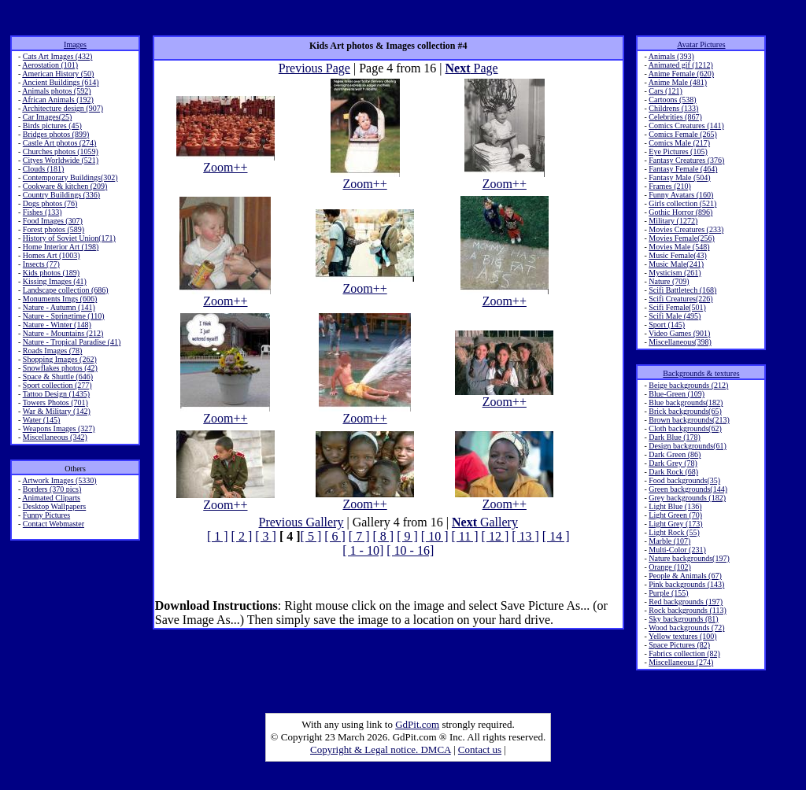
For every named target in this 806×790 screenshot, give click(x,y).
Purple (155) (668, 593)
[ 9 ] (407, 536)
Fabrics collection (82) (684, 653)
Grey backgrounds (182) (687, 497)
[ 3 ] (265, 536)
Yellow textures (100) (683, 636)
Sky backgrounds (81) (683, 619)
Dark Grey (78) (673, 463)
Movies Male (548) (679, 246)
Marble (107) (669, 541)
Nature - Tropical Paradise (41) (71, 342)
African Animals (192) (58, 99)
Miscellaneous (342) (55, 437)
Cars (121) (665, 91)
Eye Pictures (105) (678, 151)
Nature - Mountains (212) (63, 333)
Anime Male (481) (678, 82)
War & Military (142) (57, 411)
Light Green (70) (675, 515)
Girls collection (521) (682, 203)
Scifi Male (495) (675, 316)
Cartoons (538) (672, 99)
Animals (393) (671, 56)
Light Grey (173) (675, 523)
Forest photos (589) (53, 229)
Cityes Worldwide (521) (60, 160)
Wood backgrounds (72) (686, 627)
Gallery (485, 522)
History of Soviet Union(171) (69, 238)
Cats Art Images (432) (58, 56)
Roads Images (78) (53, 350)
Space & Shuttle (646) (58, 376)
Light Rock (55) (674, 532)
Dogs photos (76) (50, 203)
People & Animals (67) (685, 575)
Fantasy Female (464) (683, 168)
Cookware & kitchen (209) (65, 186)
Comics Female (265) (683, 134)
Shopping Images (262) (60, 359)
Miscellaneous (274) (681, 662)
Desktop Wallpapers (54, 506)
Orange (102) (670, 567)
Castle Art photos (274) (60, 142)
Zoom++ (225, 162)
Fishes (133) (42, 212)
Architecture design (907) (62, 108)
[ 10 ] (435, 536)
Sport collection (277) (57, 385)
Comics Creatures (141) (686, 125)
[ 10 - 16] (410, 550)
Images (75, 44)
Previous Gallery (301, 522)
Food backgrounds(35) (684, 480)
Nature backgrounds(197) (689, 558)
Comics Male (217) (679, 142)
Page (472, 68)
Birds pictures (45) (52, 125)
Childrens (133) (673, 108)
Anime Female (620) (681, 73)
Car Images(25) (47, 117)
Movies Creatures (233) (686, 229)
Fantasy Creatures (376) (686, 160)
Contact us (479, 749)
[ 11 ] (464, 536)
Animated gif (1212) (681, 65)
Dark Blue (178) (675, 437)
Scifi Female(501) (677, 307)
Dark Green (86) (675, 454)
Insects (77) (41, 264)
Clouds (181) (44, 168)
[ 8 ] (383, 536)
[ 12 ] (495, 536)
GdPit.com (417, 724)
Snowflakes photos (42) (60, 368)
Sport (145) (667, 324)
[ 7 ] (359, 536)
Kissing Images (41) (55, 281)
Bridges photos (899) (56, 134)
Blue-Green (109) (676, 393)
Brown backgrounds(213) (689, 419)
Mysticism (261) (675, 272)
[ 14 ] (556, 536)
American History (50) (58, 73)
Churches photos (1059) (60, 151)
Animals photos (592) (56, 91)
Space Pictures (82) (679, 644)
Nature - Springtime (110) (64, 316)
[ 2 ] (242, 536)
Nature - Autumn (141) (59, 307)
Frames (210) (670, 186)
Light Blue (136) (675, 506)
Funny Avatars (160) (681, 194)
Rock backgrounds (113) (688, 610)
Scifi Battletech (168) (682, 290)
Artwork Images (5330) (59, 480)
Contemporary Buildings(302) (70, 177)
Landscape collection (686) (66, 290)
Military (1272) (673, 220)
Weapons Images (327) (59, 428)
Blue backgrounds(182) (686, 402)
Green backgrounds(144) (688, 489)
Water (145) (42, 419)
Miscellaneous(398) (680, 342)
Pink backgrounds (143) (686, 584)
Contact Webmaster (53, 523)
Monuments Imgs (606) (60, 298)
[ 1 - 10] (362, 550)
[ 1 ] (217, 536)
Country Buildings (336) (61, 194)
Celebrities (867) (675, 117)
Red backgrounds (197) (686, 601)
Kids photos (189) (51, 272)
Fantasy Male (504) (679, 177)
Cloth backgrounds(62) (685, 428)
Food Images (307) (53, 220)
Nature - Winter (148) (57, 324)
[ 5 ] (311, 536)
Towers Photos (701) (55, 402)
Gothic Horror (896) (680, 212)
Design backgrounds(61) (688, 445)
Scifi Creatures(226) (680, 298)
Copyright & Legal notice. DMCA (380, 749)
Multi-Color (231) (677, 549)
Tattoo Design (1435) (56, 393)
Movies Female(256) (682, 238)
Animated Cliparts (51, 497)
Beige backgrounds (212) (688, 385)
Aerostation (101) (50, 65)
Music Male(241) (676, 264)
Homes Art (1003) (51, 255)
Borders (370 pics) (52, 489)
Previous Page (314, 68)
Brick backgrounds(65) (685, 411)
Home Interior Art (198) (60, 246)
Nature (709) (669, 281)
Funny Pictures (46, 515)
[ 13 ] (525, 536)
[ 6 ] (335, 536)
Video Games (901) (679, 333)
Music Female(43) (678, 255)
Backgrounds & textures (701, 373)
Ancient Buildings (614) (60, 82)
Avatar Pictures (701, 44)
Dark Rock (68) (673, 471)
